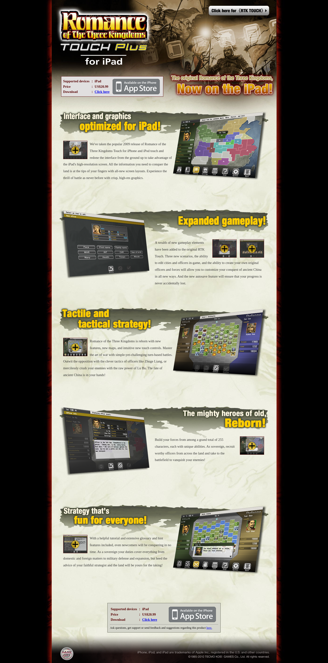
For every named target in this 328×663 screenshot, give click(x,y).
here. (209, 627)
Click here (102, 92)
